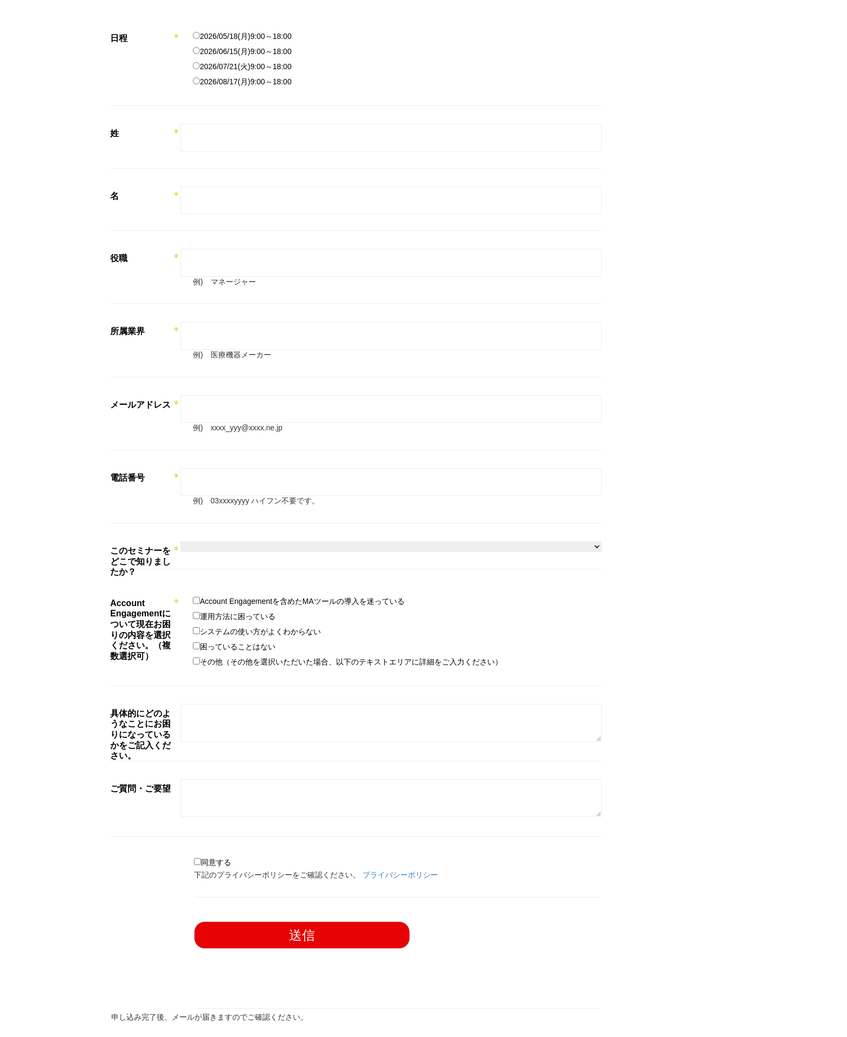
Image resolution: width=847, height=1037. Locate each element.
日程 (118, 38)
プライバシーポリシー (400, 874)
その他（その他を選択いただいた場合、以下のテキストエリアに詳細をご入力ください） (351, 661)
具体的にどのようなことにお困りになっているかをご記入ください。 (140, 734)
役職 (118, 258)
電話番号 (127, 477)
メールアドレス (140, 404)
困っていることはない (237, 646)
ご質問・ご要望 (140, 788)
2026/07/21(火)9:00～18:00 (246, 66)
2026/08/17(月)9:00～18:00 (246, 81)
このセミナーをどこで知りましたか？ (140, 561)
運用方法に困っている (237, 616)
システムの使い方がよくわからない (260, 631)
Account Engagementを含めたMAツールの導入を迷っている (302, 601)
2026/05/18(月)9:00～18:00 (246, 36)
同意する (216, 862)
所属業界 (127, 331)
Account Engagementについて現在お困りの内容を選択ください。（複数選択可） (140, 630)
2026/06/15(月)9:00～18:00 (246, 51)
